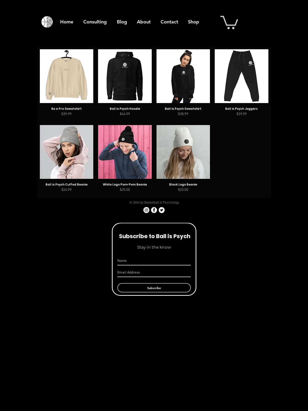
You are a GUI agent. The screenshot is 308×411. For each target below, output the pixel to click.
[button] (229, 21)
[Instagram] (146, 210)
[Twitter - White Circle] (162, 210)
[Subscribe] (154, 287)
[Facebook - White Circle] (154, 210)
